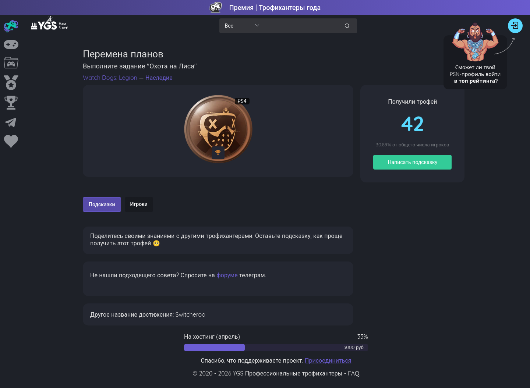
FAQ (353, 373)
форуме (227, 275)
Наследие (159, 77)
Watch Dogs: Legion (111, 77)
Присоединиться (328, 360)
